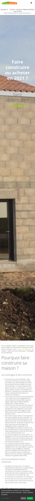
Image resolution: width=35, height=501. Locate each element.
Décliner (23, 498)
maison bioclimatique (23, 349)
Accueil (12, 9)
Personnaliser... (5, 498)
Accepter (30, 498)
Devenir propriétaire (18, 106)
